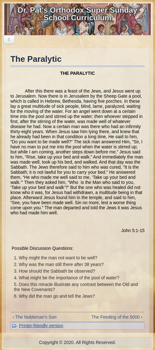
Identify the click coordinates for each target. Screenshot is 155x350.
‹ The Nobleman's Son (35, 317)
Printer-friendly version (41, 325)
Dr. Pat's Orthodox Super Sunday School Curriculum (77, 14)
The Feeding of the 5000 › (116, 317)
